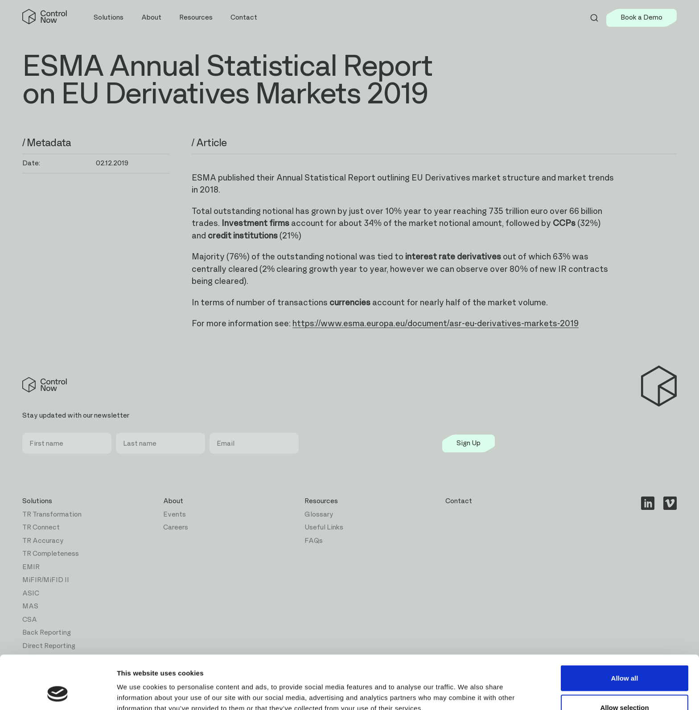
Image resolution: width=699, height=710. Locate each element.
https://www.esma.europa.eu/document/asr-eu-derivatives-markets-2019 (435, 324)
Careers (175, 527)
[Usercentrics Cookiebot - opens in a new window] (58, 692)
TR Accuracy (43, 541)
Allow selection (624, 657)
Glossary (318, 514)
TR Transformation (52, 514)
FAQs (313, 541)
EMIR (31, 567)
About (173, 501)
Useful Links (323, 527)
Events (174, 514)
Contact (243, 17)
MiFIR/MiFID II (45, 580)
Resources (321, 501)
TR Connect (41, 527)
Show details (468, 687)
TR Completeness (50, 553)
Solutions (37, 501)
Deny (625, 686)
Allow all (624, 628)
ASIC (30, 593)
